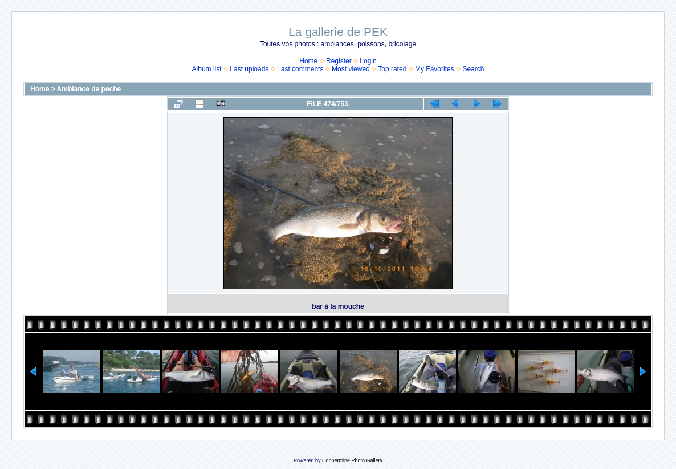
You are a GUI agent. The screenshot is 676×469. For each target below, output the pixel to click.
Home (308, 61)
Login (368, 61)
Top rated (392, 69)
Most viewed (351, 69)
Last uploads (249, 69)
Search (473, 69)
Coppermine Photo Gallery (352, 460)
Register (339, 61)
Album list (207, 69)
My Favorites (434, 69)
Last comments (300, 69)
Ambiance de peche (89, 89)
